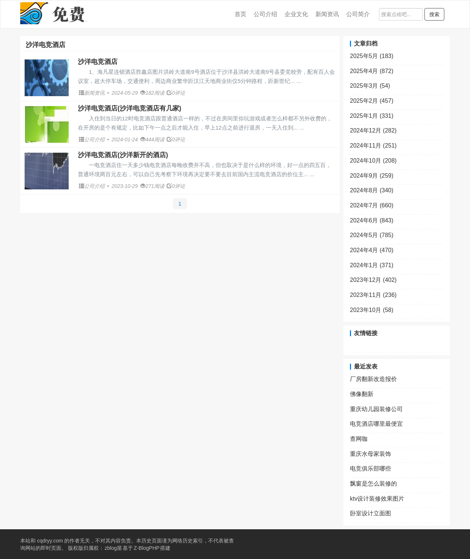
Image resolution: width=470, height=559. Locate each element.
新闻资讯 (327, 14)
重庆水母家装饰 (370, 454)
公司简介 (358, 14)
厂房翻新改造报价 (373, 379)
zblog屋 (113, 548)
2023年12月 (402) (373, 280)
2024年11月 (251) (373, 145)
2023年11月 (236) (373, 295)
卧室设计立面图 (370, 513)
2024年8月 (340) (371, 190)
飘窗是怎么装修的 (373, 483)
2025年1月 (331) (371, 116)
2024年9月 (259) (371, 176)
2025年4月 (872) (371, 71)
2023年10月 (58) (371, 310)
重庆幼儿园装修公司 (376, 409)
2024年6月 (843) (371, 220)
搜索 (434, 14)
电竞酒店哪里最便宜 (376, 424)
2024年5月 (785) (371, 235)
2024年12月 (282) (373, 130)
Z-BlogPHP (146, 548)
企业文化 (296, 14)
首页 (240, 14)
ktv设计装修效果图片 (377, 499)
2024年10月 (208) (373, 160)
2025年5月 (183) (371, 56)
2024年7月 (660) (371, 205)
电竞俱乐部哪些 (370, 468)
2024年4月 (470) (371, 250)
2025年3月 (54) (370, 86)
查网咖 (359, 439)
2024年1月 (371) (371, 265)
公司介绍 (265, 14)
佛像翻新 (361, 394)
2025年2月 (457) (371, 101)
